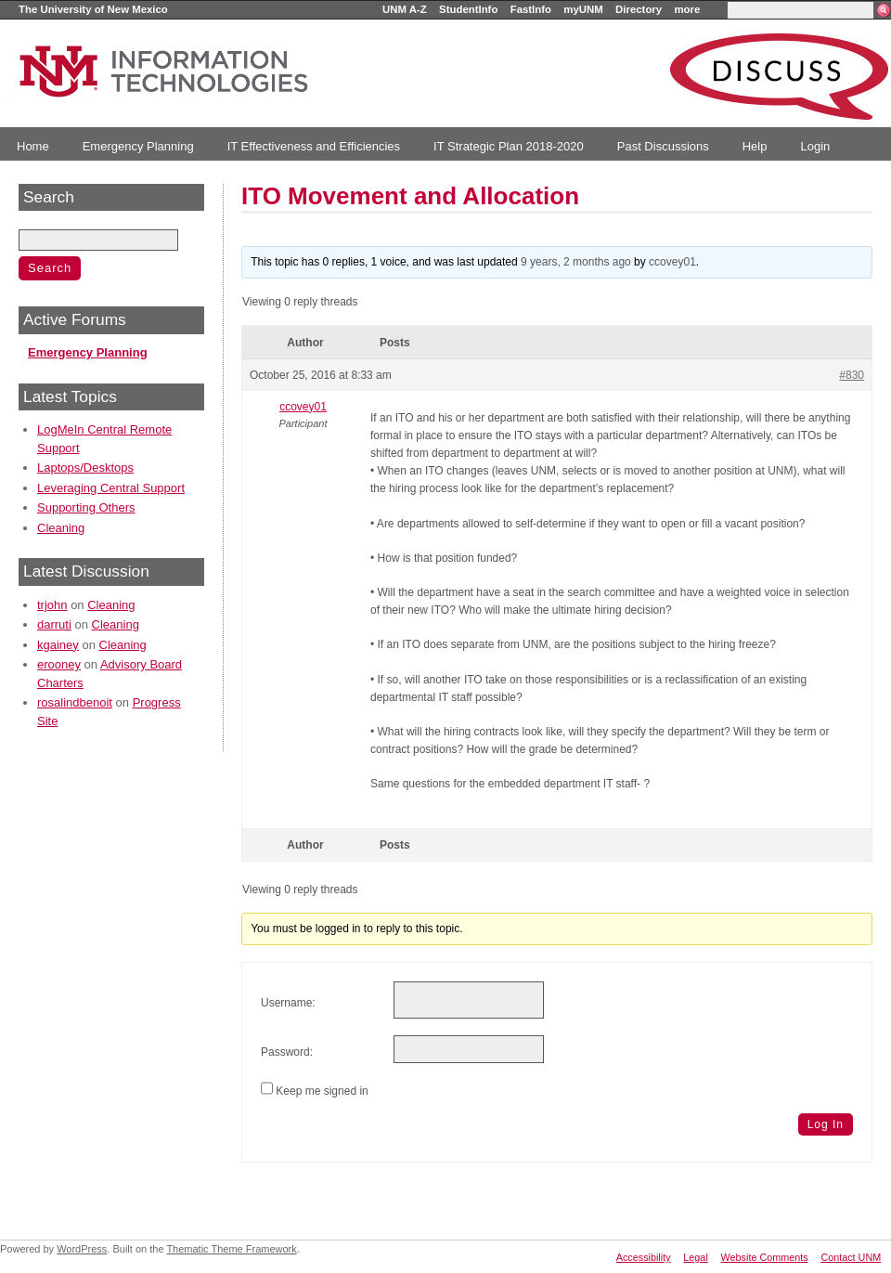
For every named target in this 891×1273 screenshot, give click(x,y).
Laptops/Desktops (85, 467)
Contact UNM (850, 1257)
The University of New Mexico (93, 9)
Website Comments (764, 1257)
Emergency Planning (138, 146)
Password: (287, 1052)
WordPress (82, 1248)
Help (755, 146)
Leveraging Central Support (111, 488)
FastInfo (530, 9)
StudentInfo (468, 9)
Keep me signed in (322, 1091)
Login (815, 146)
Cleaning (60, 528)
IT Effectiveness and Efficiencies (313, 146)
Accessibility (643, 1257)
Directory (638, 9)
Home (33, 146)
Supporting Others (86, 507)
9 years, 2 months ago (576, 261)
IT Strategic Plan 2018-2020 (508, 146)
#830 (851, 375)
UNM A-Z (404, 9)
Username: (288, 1002)
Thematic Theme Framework (231, 1248)
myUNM (582, 9)
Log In (825, 1124)
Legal (695, 1257)
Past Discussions (663, 146)
